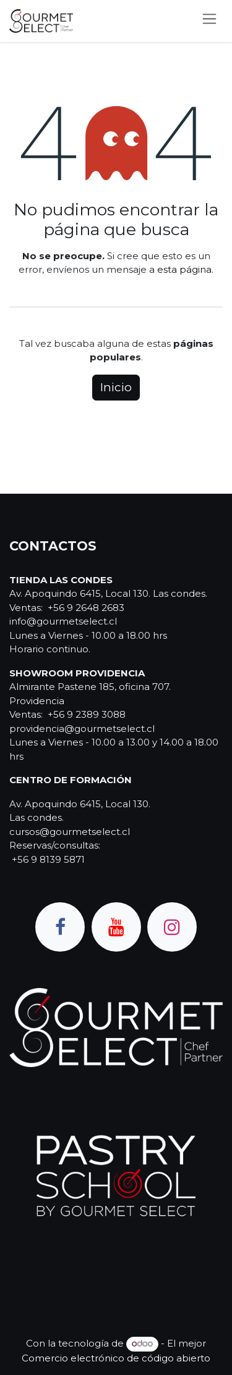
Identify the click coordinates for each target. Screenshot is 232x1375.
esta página (184, 269)
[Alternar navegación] (209, 21)
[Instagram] (172, 927)
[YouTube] (116, 927)
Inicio (116, 387)
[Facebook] (60, 927)
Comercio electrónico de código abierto (116, 1358)
